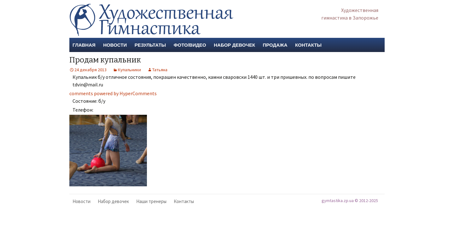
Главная (84, 45)
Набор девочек (234, 45)
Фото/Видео (190, 45)
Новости (115, 45)
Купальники (129, 70)
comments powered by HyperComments (113, 93)
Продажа (275, 45)
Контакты (308, 45)
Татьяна (159, 70)
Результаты (150, 45)
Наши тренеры (151, 201)
